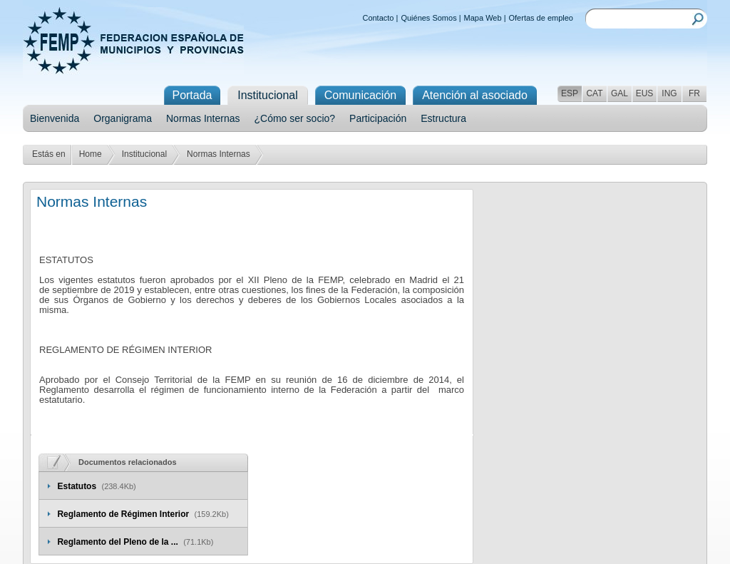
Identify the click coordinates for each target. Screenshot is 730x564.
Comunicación (360, 95)
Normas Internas (203, 118)
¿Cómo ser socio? (294, 118)
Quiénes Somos (428, 18)
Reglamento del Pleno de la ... (118, 542)
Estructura (443, 118)
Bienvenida (54, 118)
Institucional (144, 154)
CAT (594, 93)
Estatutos (77, 486)
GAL (619, 93)
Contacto (378, 18)
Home (90, 154)
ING (669, 93)
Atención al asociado (475, 95)
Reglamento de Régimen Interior (124, 514)
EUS (645, 93)
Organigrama (122, 118)
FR (694, 93)
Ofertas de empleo (541, 18)
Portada (192, 95)
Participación (377, 118)
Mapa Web (483, 18)
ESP (569, 93)
